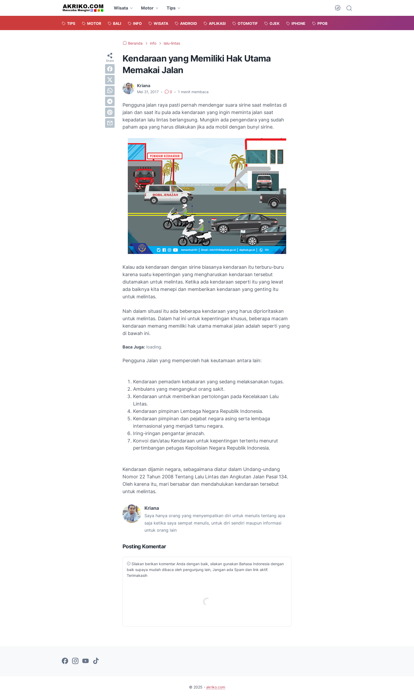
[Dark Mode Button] (338, 8)
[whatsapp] (110, 90)
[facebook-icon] (65, 661)
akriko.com (215, 687)
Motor (147, 8)
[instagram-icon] (75, 661)
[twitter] (110, 79)
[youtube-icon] (85, 661)
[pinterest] (110, 112)
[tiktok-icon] (96, 661)
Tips (171, 8)
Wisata (121, 8)
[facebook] (110, 69)
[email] (110, 123)
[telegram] (110, 101)
